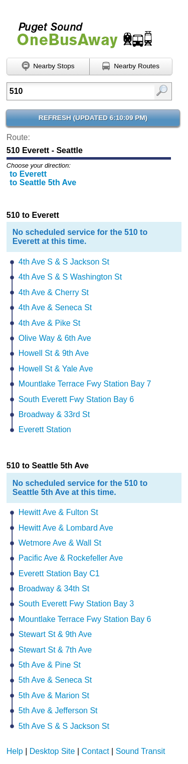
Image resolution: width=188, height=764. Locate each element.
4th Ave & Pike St (49, 323)
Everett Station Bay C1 (59, 573)
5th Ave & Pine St (50, 665)
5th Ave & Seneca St (55, 680)
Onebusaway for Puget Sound (80, 31)
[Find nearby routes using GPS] (131, 66)
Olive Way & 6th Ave (55, 338)
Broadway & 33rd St (54, 414)
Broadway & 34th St (54, 588)
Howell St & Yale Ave (56, 368)
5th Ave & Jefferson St (58, 710)
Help (15, 751)
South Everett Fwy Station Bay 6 (76, 399)
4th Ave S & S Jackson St (64, 262)
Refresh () (93, 117)
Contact (95, 751)
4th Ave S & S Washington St (70, 277)
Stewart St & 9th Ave (55, 634)
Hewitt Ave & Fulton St (58, 512)
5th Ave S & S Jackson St (64, 726)
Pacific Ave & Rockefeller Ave (71, 558)
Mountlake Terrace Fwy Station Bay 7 (85, 383)
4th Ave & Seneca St (55, 307)
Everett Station (45, 429)
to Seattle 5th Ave (43, 182)
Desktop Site (52, 751)
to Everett (28, 174)
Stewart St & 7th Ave (55, 650)
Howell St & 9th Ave (54, 353)
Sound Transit (140, 751)
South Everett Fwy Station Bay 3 (76, 603)
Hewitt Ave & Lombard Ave (66, 528)
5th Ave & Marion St (54, 695)
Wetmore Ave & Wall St (60, 543)
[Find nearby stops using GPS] (48, 66)
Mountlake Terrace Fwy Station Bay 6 (85, 619)
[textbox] (78, 91)
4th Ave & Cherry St (54, 292)
